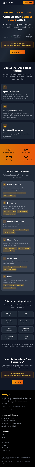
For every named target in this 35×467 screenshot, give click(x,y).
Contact (3, 440)
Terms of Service (6, 450)
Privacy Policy (5, 448)
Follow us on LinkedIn (10, 426)
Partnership (5, 442)
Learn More (28, 2)
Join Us (3, 445)
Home (3, 434)
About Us (4, 437)
